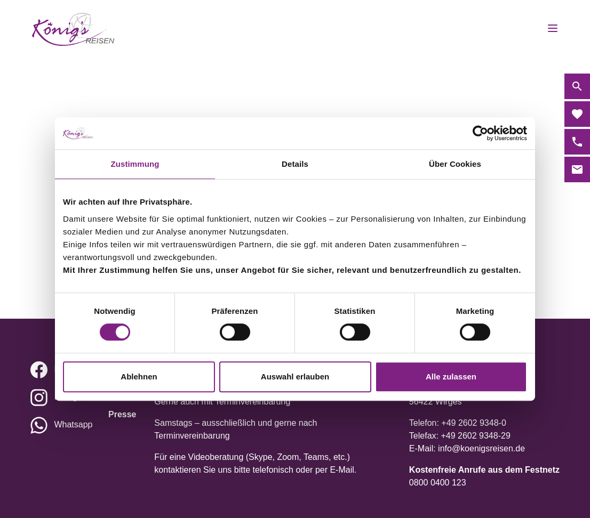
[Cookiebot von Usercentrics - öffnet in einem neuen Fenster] (480, 133)
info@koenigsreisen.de (481, 448)
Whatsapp (73, 424)
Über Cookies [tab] (455, 163)
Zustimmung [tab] (135, 163)
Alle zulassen (451, 376)
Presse (122, 414)
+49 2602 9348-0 (473, 422)
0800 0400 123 (437, 482)
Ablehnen (139, 376)
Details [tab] (295, 163)
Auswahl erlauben (295, 376)
